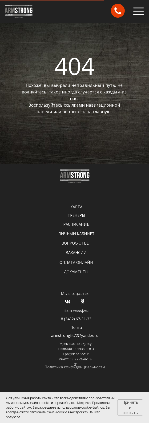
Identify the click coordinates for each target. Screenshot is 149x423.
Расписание (76, 224)
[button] (118, 11)
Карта (76, 206)
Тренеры (76, 215)
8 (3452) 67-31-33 (76, 319)
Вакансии (76, 252)
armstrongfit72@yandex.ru (74, 335)
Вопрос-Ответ (76, 243)
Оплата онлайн (76, 262)
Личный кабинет (76, 233)
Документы (76, 271)
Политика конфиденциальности (74, 367)
